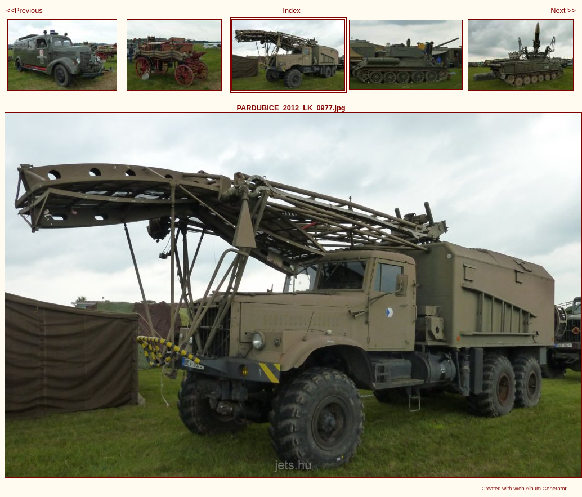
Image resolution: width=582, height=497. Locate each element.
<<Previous (24, 10)
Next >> (563, 10)
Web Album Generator (540, 488)
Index (291, 10)
